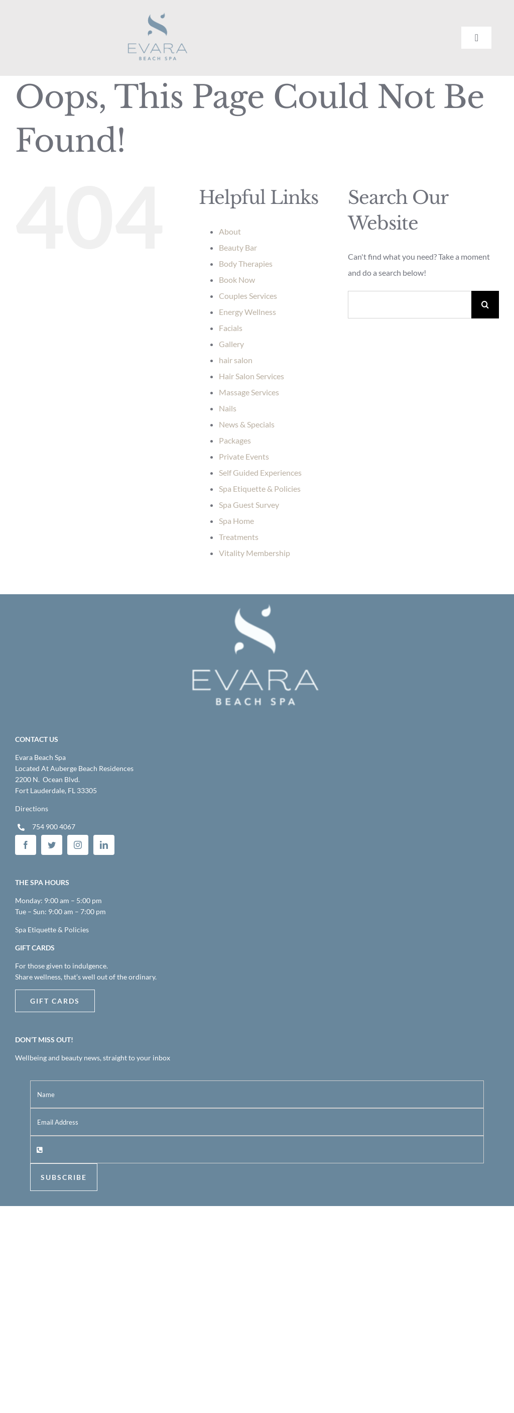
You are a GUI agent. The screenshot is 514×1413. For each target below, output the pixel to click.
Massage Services (249, 392)
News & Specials (247, 424)
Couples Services (248, 295)
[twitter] (51, 845)
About (230, 231)
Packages (235, 440)
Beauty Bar (238, 247)
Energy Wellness (247, 311)
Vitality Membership (254, 553)
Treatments (239, 536)
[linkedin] (103, 845)
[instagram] (77, 845)
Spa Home (236, 520)
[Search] (485, 304)
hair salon (235, 360)
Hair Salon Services (251, 376)
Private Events (244, 456)
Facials (230, 328)
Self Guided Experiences (260, 472)
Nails (227, 408)
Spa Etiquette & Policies (260, 488)
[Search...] (409, 304)
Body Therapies (246, 263)
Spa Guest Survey (249, 504)
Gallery (231, 344)
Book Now (237, 279)
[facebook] (25, 845)
